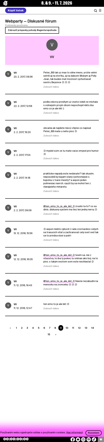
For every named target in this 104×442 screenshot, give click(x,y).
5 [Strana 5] (38, 327)
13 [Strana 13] (86, 327)
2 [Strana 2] (22, 327)
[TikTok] (94, 439)
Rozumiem (93, 433)
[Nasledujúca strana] (55, 334)
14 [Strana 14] (92, 327)
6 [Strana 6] (44, 327)
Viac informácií (74, 432)
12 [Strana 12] (79, 327)
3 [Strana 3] (27, 327)
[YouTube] (78, 439)
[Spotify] (88, 439)
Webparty (14, 21)
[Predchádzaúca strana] (11, 328)
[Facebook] (72, 439)
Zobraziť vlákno (51, 87)
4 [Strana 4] (33, 327)
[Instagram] (83, 439)
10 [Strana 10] (67, 327)
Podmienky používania (16, 25)
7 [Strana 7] (49, 327)
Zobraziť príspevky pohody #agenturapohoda (32, 30)
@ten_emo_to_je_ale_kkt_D (59, 206)
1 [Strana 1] (16, 327)
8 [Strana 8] (55, 327)
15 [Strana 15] (49, 334)
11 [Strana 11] (73, 327)
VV (15, 72)
